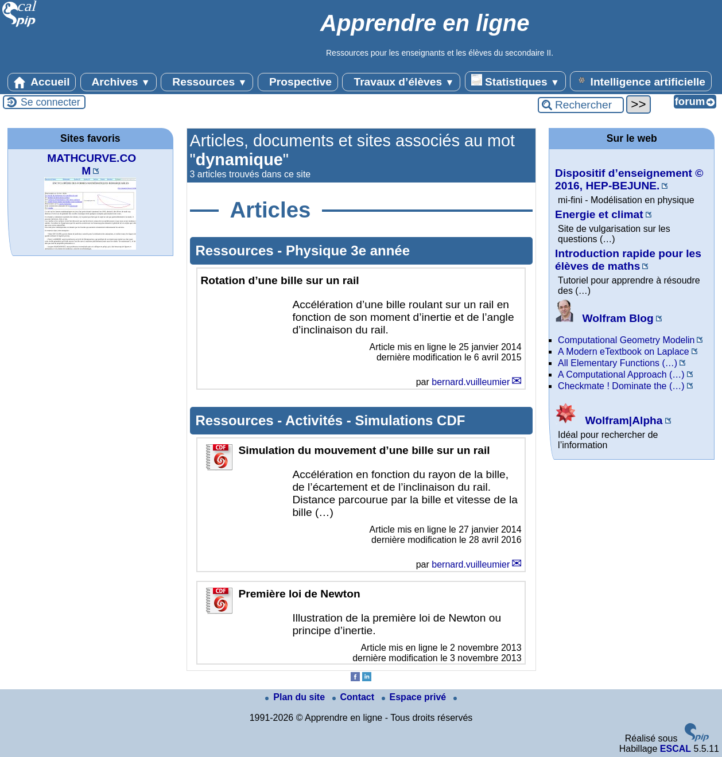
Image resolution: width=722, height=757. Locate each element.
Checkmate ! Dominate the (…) (621, 386)
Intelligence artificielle (640, 81)
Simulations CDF (410, 420)
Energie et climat (599, 214)
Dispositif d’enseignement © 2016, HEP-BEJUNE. (629, 179)
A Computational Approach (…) (621, 374)
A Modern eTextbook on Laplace (623, 351)
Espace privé (415, 697)
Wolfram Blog (604, 318)
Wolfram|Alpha (608, 420)
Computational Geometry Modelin (626, 340)
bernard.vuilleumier (471, 382)
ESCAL (675, 749)
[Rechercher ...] (581, 105)
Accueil (42, 82)
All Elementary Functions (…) (617, 363)
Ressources (207, 82)
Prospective (298, 82)
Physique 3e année (348, 250)
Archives (118, 82)
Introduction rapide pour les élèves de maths (628, 259)
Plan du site (296, 697)
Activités (316, 420)
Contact (354, 697)
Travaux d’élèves (401, 82)
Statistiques (515, 81)
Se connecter (50, 102)
